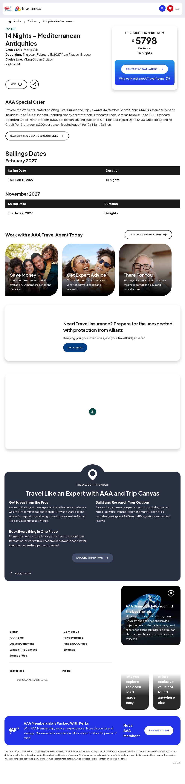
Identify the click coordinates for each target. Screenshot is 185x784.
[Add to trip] (92, 411)
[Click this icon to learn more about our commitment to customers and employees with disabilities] (10, 712)
